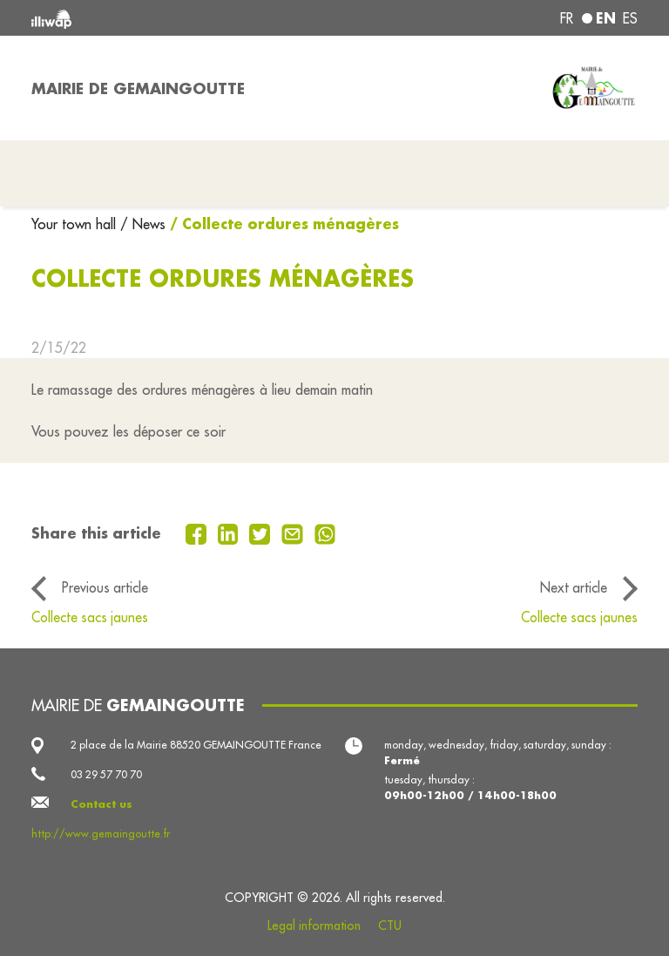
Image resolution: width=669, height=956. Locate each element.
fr (566, 18)
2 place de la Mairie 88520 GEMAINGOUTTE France (196, 744)
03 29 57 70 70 (106, 774)
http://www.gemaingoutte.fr (100, 833)
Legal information (314, 925)
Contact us (101, 803)
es (630, 18)
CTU (390, 925)
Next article (573, 587)
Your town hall (75, 224)
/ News (143, 224)
